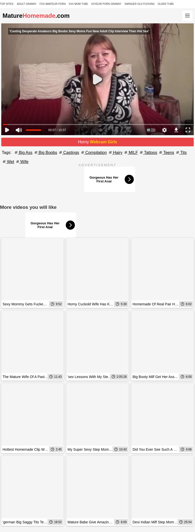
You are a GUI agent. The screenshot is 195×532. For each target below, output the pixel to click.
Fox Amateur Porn (53, 4)
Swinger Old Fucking (139, 4)
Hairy (115, 152)
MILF (130, 152)
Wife (21, 162)
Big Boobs (45, 152)
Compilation (93, 152)
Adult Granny (27, 4)
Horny (97, 142)
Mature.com (36, 15)
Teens (166, 152)
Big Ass (23, 152)
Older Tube (166, 4)
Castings (68, 152)
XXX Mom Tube (78, 4)
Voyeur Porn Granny (106, 4)
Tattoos (148, 152)
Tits (181, 152)
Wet (8, 162)
